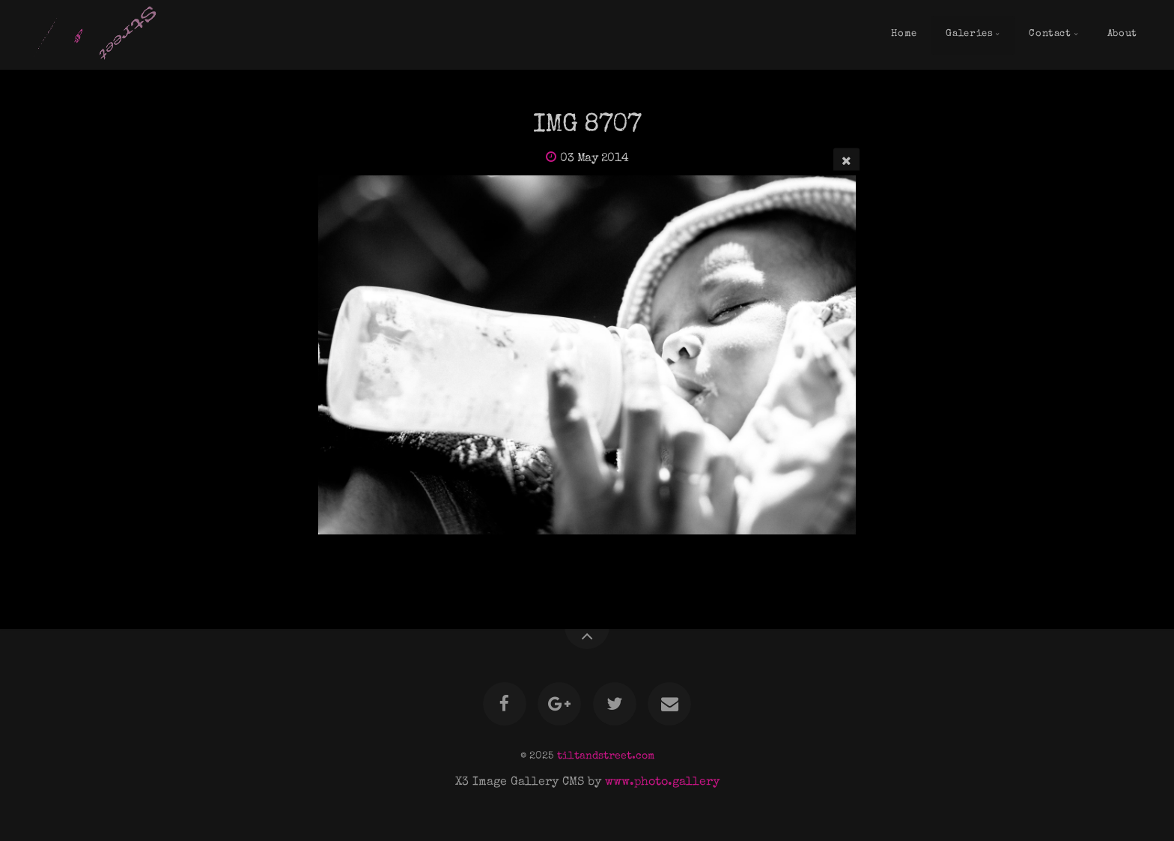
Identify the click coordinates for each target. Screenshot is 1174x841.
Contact (1050, 34)
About (1122, 34)
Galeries (969, 34)
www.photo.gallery (662, 783)
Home (904, 34)
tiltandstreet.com (605, 756)
